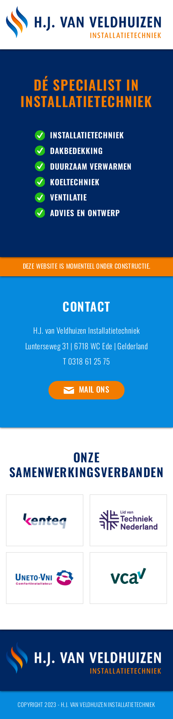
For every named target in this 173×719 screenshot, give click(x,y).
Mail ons (94, 389)
